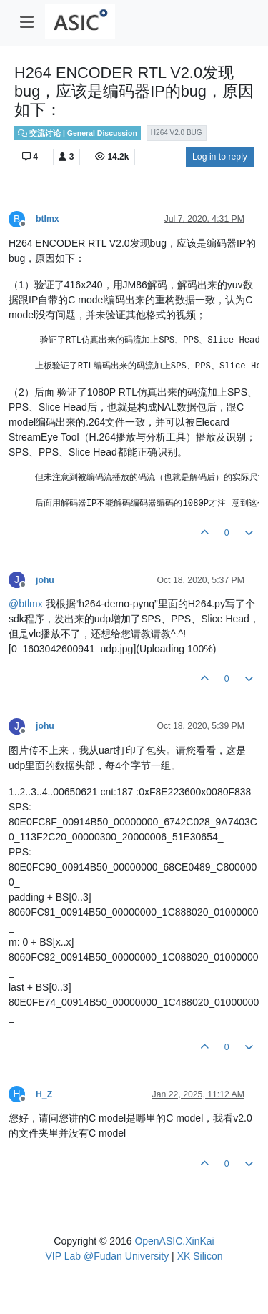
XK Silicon (200, 1256)
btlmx (47, 219)
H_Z (44, 1094)
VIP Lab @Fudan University (107, 1256)
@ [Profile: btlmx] (26, 603)
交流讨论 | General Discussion (77, 133)
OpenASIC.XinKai (174, 1241)
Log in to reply (219, 157)
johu (45, 580)
